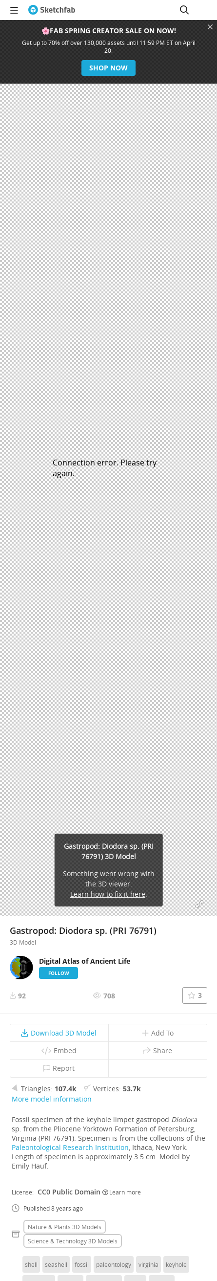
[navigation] (14, 9)
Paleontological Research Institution (70, 1147)
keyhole (176, 1264)
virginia (148, 1264)
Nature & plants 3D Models (64, 1227)
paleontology (113, 1264)
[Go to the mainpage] (51, 10)
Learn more (121, 1192)
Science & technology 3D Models (73, 1241)
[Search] (184, 9)
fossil (82, 1264)
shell (31, 1264)
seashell (56, 1264)
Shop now (108, 67)
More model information (52, 1099)
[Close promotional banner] (210, 27)
